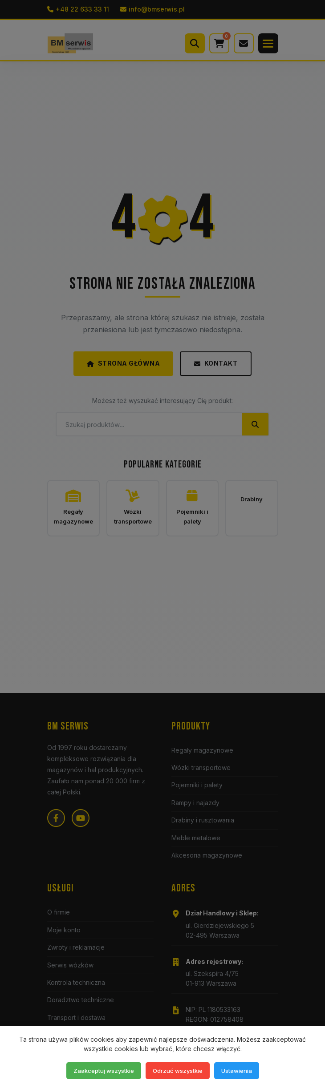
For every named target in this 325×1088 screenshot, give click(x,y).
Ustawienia (236, 1070)
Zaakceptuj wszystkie (103, 1070)
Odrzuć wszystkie (178, 1070)
